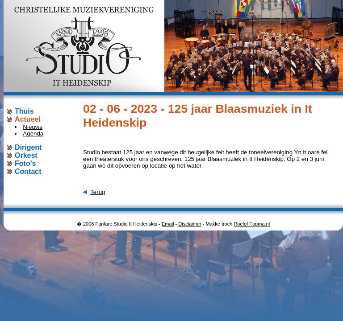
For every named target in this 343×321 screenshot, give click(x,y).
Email (168, 223)
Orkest (26, 155)
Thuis (24, 111)
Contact (28, 171)
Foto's (25, 163)
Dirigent (28, 147)
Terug (97, 192)
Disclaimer (189, 223)
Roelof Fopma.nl (252, 223)
